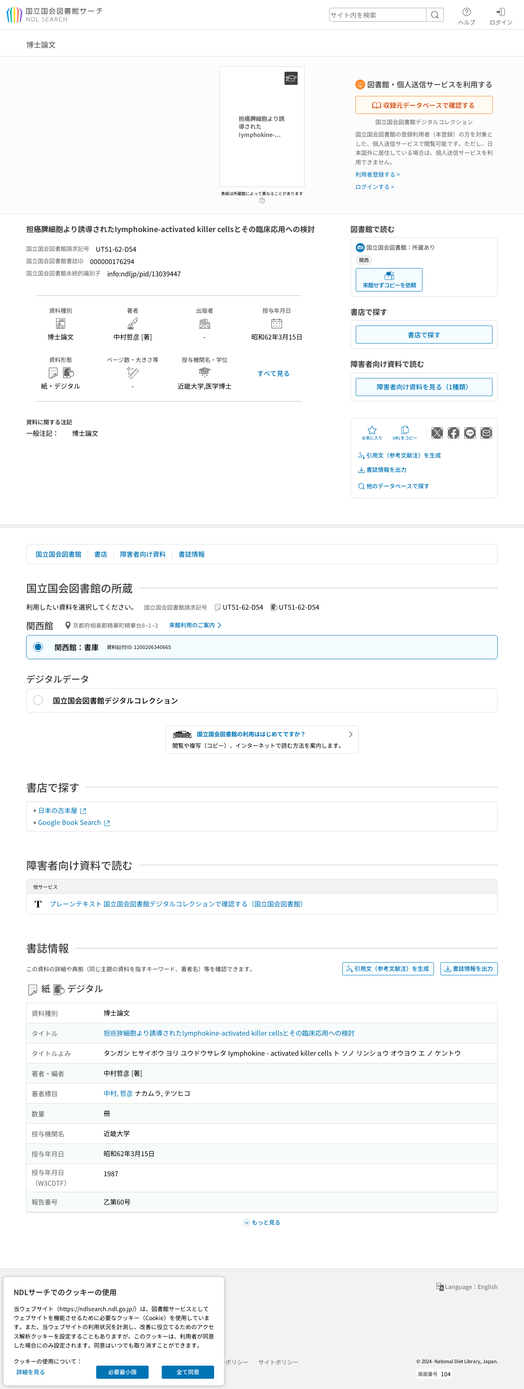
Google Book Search (74, 822)
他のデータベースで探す (393, 486)
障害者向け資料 (143, 554)
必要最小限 (122, 1372)
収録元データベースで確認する (423, 105)
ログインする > (374, 186)
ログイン (501, 15)
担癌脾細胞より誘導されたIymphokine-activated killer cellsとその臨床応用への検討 (229, 1033)
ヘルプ (466, 15)
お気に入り (372, 433)
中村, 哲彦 (118, 1093)
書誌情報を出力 (382, 469)
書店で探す (424, 334)
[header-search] (386, 15)
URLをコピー (405, 433)
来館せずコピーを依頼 (389, 280)
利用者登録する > (377, 174)
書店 (100, 554)
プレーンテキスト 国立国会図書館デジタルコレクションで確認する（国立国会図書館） (178, 904)
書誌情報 (191, 554)
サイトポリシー (278, 1362)
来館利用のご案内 (196, 625)
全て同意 (187, 1372)
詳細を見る (30, 1372)
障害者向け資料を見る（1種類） (424, 387)
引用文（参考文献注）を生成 (399, 455)
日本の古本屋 (62, 810)
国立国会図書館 (58, 554)
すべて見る (273, 373)
